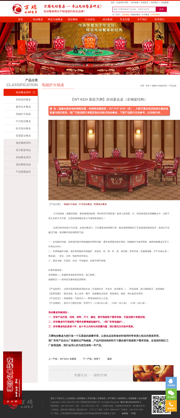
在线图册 (165, 2)
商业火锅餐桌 (55, 19)
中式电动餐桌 (23, 121)
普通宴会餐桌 (23, 135)
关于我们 (142, 19)
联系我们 (155, 2)
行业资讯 (90, 19)
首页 (20, 19)
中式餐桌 (145, 14)
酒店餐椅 (73, 19)
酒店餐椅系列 (23, 143)
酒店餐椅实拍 (23, 164)
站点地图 (143, 398)
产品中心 (61, 398)
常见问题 (125, 19)
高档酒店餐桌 (23, 99)
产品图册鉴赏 (23, 171)
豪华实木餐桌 (23, 106)
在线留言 (144, 2)
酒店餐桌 (126, 14)
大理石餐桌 (155, 14)
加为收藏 (134, 2)
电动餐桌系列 (23, 92)
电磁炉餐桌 (135, 14)
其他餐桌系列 (23, 157)
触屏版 (125, 413)
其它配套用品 (23, 150)
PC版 (133, 413)
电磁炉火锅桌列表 (159, 86)
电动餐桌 (38, 19)
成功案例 (107, 19)
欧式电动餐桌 (23, 128)
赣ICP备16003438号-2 (130, 402)
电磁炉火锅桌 (23, 114)
